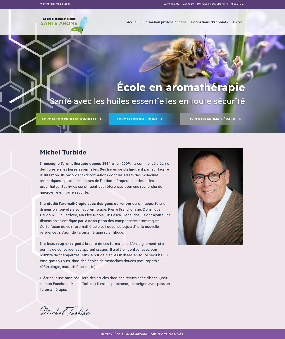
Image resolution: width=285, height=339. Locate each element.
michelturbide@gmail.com (55, 3)
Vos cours (188, 4)
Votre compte (171, 4)
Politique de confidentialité (212, 4)
